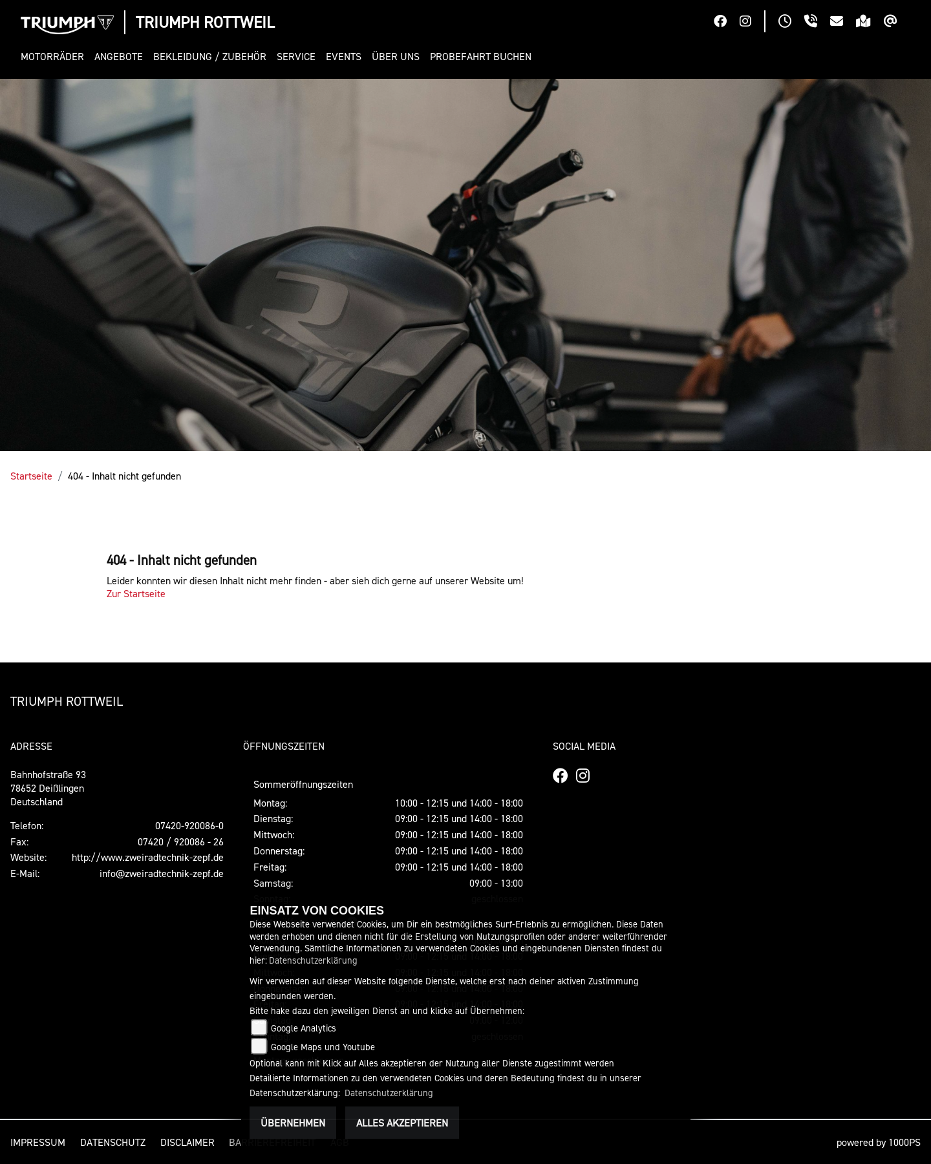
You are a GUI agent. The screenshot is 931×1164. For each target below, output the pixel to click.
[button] (55, 57)
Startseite (31, 475)
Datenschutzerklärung (313, 960)
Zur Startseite (136, 593)
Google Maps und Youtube (323, 1046)
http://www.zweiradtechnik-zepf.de (148, 857)
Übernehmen (293, 1122)
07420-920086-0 (189, 825)
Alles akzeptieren (402, 1122)
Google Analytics (303, 1027)
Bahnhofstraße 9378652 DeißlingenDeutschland (48, 788)
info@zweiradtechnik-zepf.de (162, 873)
